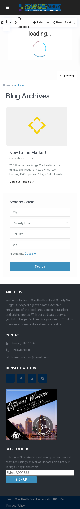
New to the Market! (27, 152)
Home (6, 85)
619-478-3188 (20, 350)
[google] (32, 378)
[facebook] (10, 378)
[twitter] (21, 378)
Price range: (17, 253)
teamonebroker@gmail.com (30, 357)
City (15, 212)
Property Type (21, 223)
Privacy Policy (15, 505)
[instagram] (42, 378)
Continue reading (21, 181)
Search (40, 266)
